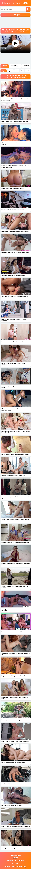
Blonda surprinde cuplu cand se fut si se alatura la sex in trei (15, 432)
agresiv (10, 71)
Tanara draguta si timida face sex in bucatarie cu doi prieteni (14, 99)
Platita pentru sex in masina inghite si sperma (14, 121)
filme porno (15, 855)
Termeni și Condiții (15, 860)
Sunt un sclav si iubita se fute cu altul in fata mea (14, 297)
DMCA (15, 858)
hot (22, 71)
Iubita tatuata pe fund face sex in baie (12, 188)
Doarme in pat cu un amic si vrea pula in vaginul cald (15, 253)
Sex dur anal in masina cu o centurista (12, 784)
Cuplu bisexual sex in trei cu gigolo (11, 805)
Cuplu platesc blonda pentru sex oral (12, 848)
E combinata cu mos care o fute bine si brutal (14, 632)
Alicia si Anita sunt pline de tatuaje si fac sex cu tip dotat (15, 143)
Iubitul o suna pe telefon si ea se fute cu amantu (15, 826)
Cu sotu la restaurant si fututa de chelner (13, 275)
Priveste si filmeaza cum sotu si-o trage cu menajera (14, 320)
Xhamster (26, 65)
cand (17, 71)
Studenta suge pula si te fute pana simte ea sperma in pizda (14, 409)
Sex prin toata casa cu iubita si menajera (13, 475)
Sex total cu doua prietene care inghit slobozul (15, 231)
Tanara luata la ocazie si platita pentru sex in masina (14, 587)
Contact (15, 863)
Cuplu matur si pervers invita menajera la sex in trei (15, 497)
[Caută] (28, 9)
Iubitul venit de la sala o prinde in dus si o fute (15, 741)
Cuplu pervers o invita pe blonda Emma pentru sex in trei (15, 609)
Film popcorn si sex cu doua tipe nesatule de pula (14, 698)
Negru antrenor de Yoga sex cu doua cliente (14, 676)
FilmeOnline (15, 3)
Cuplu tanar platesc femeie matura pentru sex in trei (15, 653)
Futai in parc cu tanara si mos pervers (12, 720)
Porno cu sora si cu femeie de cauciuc (12, 342)
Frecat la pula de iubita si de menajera (12, 209)
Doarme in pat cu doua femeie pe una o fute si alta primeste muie (15, 166)
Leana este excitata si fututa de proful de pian (14, 762)
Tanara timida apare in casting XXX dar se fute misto (15, 520)
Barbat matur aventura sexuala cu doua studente (13, 364)
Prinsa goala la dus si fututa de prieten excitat (15, 454)
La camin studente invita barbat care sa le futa (15, 542)
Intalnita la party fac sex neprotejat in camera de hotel (15, 564)
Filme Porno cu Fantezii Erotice (14, 66)
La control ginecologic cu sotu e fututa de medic (13, 386)
